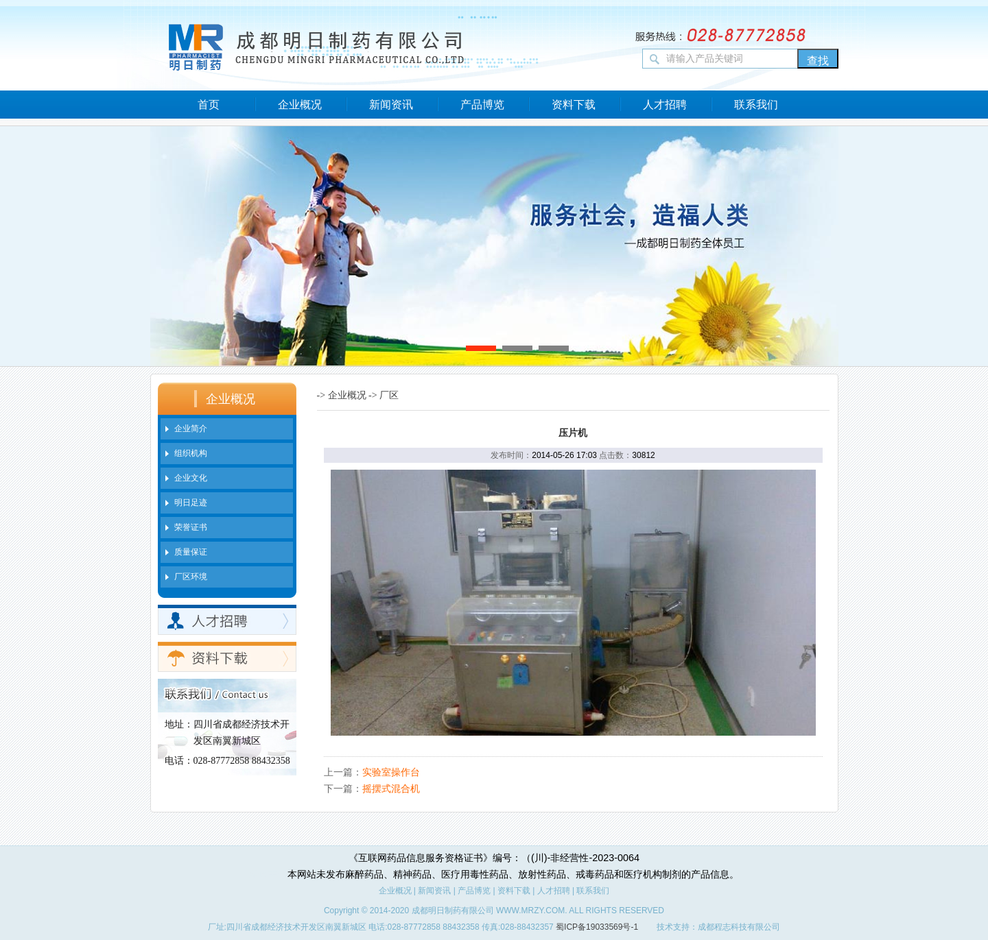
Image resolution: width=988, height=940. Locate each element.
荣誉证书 (190, 527)
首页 (209, 104)
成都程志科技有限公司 (739, 927)
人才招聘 (665, 104)
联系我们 (756, 104)
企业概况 (300, 104)
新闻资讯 (391, 104)
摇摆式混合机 (391, 788)
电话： (179, 761)
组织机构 (190, 453)
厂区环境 (190, 576)
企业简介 (190, 428)
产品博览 (482, 104)
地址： (179, 724)
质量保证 (190, 552)
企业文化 (190, 478)
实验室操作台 (391, 772)
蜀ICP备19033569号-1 (597, 927)
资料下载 (574, 104)
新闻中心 (268, 874)
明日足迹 (190, 502)
